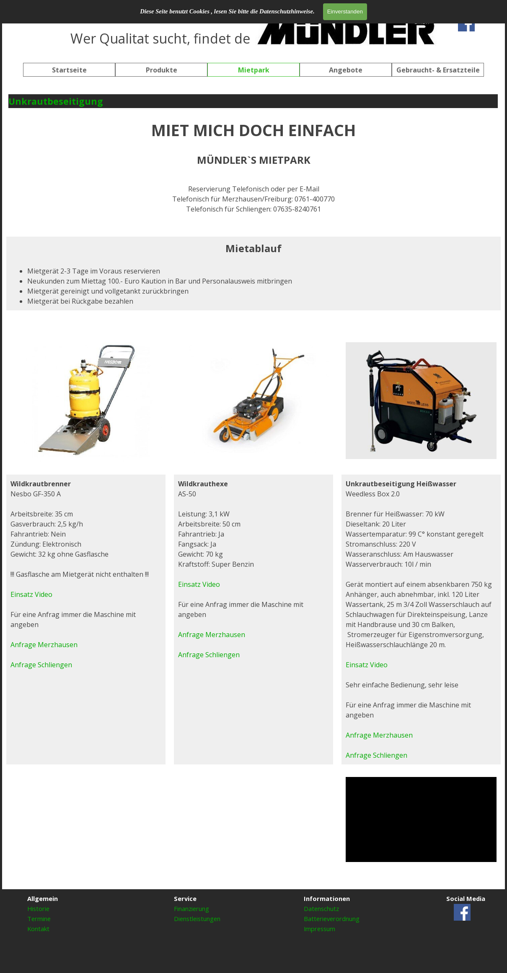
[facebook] (466, 23)
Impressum (319, 928)
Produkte (161, 70)
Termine (39, 918)
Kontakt (38, 928)
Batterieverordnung (332, 918)
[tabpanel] (253, 29)
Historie (38, 908)
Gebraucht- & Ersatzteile (438, 70)
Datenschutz (321, 908)
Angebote (345, 70)
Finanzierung (191, 908)
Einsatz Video (199, 584)
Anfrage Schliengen (209, 654)
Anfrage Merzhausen (211, 634)
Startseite (69, 70)
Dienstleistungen (197, 918)
